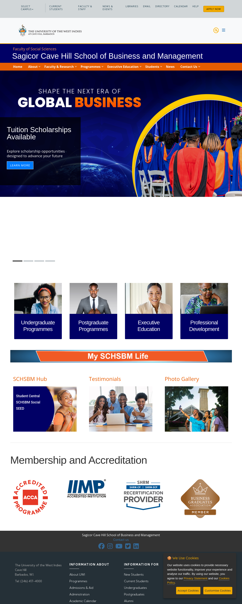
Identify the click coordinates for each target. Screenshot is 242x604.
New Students (134, 574)
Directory (162, 6)
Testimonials (105, 378)
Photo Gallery (182, 378)
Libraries (132, 6)
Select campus (26, 8)
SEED (20, 408)
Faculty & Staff (85, 8)
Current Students (56, 8)
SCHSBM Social (28, 402)
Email (147, 6)
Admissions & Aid (81, 588)
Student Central (28, 396)
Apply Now (213, 9)
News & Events (108, 8)
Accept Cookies (188, 590)
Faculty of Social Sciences (35, 48)
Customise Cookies (218, 590)
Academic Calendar (82, 601)
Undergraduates (135, 588)
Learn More (20, 165)
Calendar (181, 6)
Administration (79, 594)
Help (195, 6)
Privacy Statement (195, 578)
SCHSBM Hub (30, 378)
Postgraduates (134, 594)
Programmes (78, 581)
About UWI (77, 574)
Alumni (128, 601)
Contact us (121, 540)
